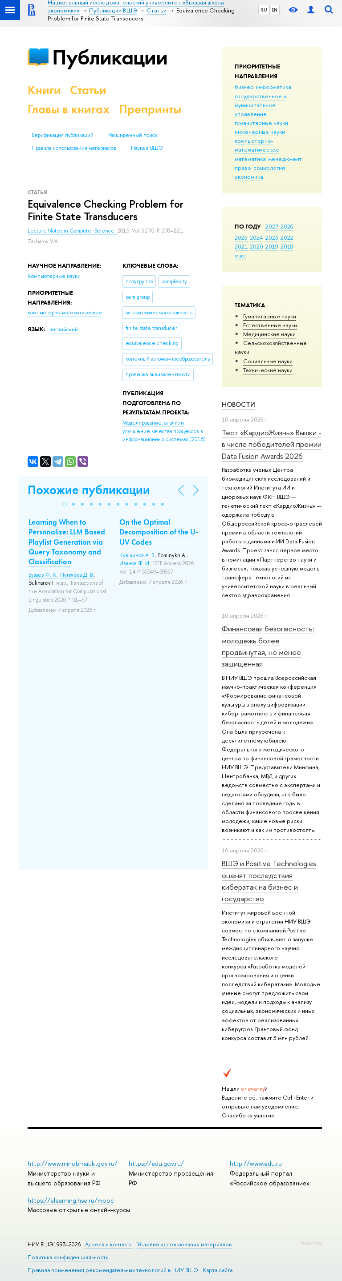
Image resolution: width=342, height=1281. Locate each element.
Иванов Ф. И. (135, 563)
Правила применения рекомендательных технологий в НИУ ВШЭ (113, 1270)
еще (240, 255)
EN (274, 10)
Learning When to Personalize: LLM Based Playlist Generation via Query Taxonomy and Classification (66, 541)
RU (264, 10)
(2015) (163, 431)
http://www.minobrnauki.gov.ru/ (73, 1163)
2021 (241, 246)
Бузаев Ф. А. (42, 574)
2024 (256, 237)
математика (250, 159)
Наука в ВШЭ (147, 148)
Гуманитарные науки (269, 316)
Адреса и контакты (109, 1244)
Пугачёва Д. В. (77, 574)
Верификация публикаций (63, 135)
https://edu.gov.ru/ (156, 1163)
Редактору (310, 1243)
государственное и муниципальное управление (260, 105)
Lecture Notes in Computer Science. (72, 230)
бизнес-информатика (263, 87)
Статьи (88, 90)
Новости (238, 404)
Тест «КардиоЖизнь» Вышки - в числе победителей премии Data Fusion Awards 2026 (272, 444)
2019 (271, 246)
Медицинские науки (269, 334)
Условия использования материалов (184, 1244)
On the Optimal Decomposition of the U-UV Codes (158, 531)
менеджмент (285, 159)
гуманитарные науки (261, 123)
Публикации (109, 57)
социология (269, 168)
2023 (271, 237)
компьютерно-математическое (257, 145)
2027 (271, 226)
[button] (64, 504)
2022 (287, 237)
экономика (249, 177)
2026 (287, 226)
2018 (287, 246)
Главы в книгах (69, 109)
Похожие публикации (89, 490)
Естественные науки (270, 325)
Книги (44, 90)
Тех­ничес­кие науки (268, 370)
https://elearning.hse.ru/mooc (71, 1200)
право (243, 168)
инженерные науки (260, 132)
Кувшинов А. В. (137, 555)
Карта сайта (217, 1270)
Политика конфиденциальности (68, 1257)
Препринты (150, 109)
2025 (241, 237)
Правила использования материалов (74, 148)
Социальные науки (268, 361)
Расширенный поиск (133, 135)
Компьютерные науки (54, 276)
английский (64, 329)
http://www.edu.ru (256, 1163)
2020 (256, 246)
